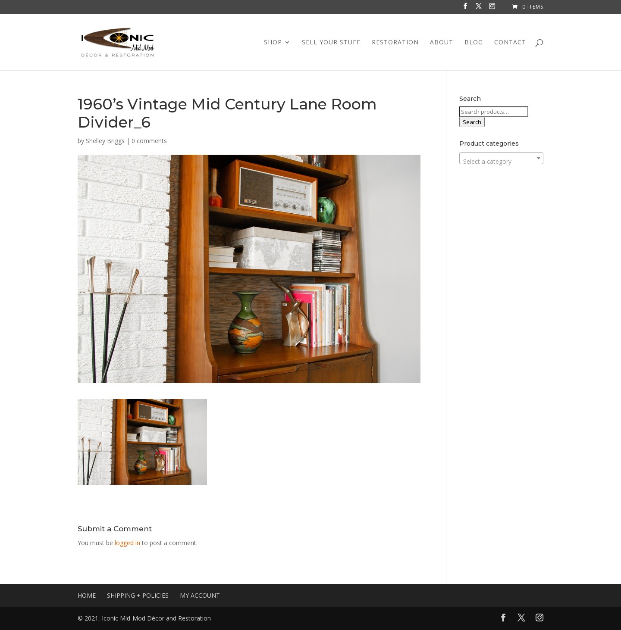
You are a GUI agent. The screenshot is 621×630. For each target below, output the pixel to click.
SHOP (273, 42)
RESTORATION (395, 42)
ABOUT (441, 42)
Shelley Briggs (105, 141)
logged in (127, 543)
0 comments (149, 141)
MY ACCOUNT (200, 595)
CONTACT (510, 42)
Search (472, 122)
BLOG (473, 42)
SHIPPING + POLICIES (138, 595)
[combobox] (501, 158)
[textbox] (501, 162)
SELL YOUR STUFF (331, 42)
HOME (87, 595)
